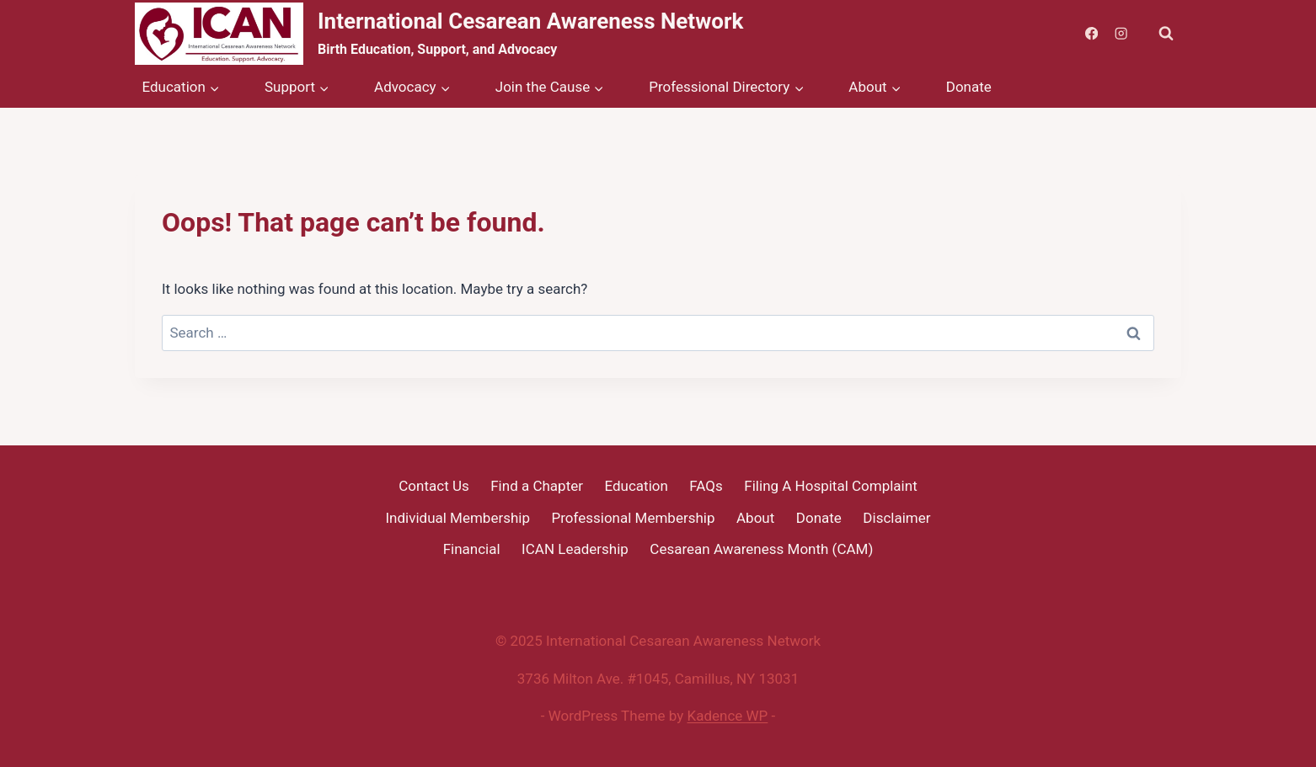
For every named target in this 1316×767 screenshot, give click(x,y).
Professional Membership (633, 517)
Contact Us (433, 485)
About (755, 517)
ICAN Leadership (575, 549)
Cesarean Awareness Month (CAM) (761, 549)
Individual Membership (457, 517)
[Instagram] (1121, 34)
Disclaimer (896, 517)
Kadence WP (727, 715)
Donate (969, 86)
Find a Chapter (536, 485)
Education (635, 485)
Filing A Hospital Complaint (830, 485)
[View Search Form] (1166, 34)
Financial (471, 549)
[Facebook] (1091, 34)
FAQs (705, 485)
